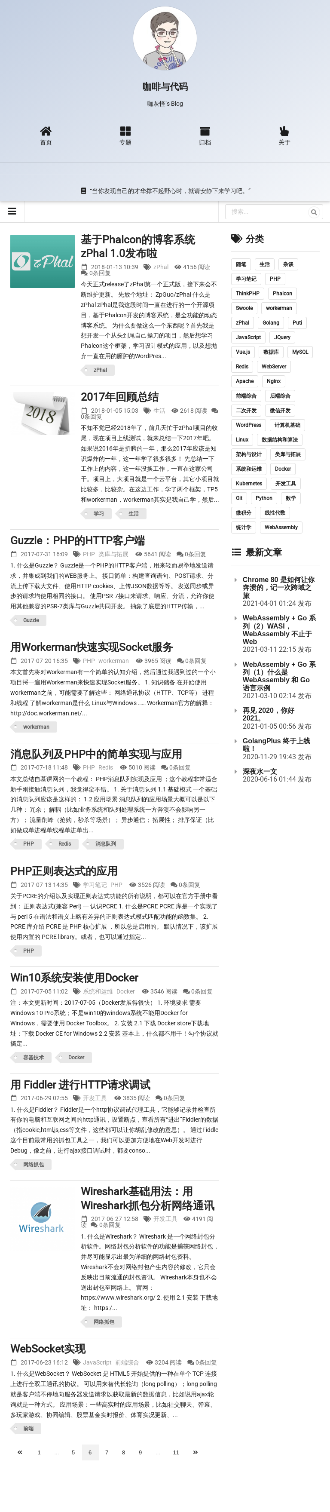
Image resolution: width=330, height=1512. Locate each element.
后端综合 (280, 396)
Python (264, 498)
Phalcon (282, 294)
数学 (291, 498)
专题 (125, 136)
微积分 (243, 513)
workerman (113, 660)
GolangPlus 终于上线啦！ (276, 744)
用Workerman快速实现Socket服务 (91, 647)
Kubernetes (249, 484)
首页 (46, 136)
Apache (245, 381)
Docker (125, 991)
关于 (284, 136)
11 (176, 1452)
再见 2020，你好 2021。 (268, 714)
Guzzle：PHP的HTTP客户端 (77, 540)
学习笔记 (95, 884)
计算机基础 (287, 425)
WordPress (248, 425)
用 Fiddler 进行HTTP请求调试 (80, 1085)
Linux (242, 440)
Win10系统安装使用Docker (74, 978)
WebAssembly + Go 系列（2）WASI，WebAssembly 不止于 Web (279, 629)
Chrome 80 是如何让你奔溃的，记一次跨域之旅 (279, 587)
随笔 (241, 264)
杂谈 (288, 264)
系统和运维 (98, 991)
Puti (297, 323)
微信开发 (280, 411)
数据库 (271, 352)
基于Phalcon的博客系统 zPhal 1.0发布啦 (138, 246)
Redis (105, 767)
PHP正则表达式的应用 (64, 871)
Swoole (244, 308)
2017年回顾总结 (120, 397)
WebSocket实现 (48, 1349)
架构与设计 (249, 454)
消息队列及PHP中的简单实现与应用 (96, 754)
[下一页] (196, 1452)
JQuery (282, 337)
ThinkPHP (248, 294)
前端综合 (127, 1362)
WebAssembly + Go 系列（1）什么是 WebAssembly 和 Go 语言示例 (279, 676)
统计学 (243, 527)
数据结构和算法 (280, 440)
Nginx (274, 381)
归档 (205, 136)
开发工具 (95, 1098)
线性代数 (275, 513)
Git (239, 498)
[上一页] (20, 1452)
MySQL (300, 352)
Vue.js (243, 352)
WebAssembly (281, 527)
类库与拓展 (113, 554)
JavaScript (97, 1362)
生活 (159, 410)
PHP (89, 554)
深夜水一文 (260, 771)
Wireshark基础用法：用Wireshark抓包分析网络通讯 (147, 1198)
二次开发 (246, 411)
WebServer (274, 367)
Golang (271, 323)
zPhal (160, 267)
